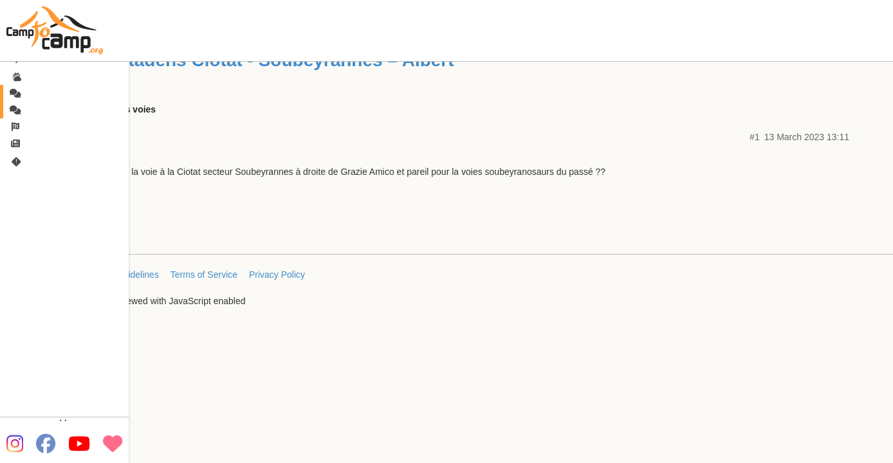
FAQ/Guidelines (127, 274)
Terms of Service (203, 274)
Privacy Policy (277, 274)
